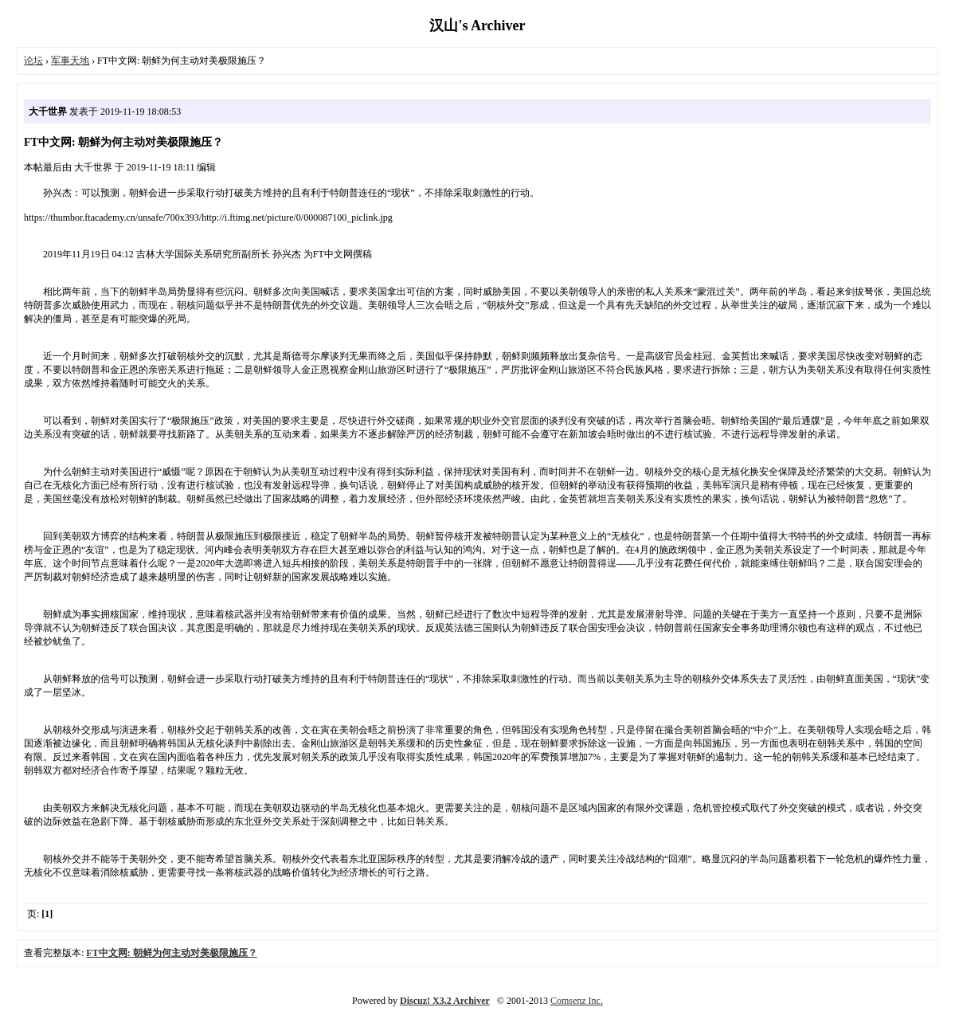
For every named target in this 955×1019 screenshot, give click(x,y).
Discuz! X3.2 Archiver (445, 1000)
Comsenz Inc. (576, 1000)
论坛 (33, 60)
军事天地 (70, 60)
